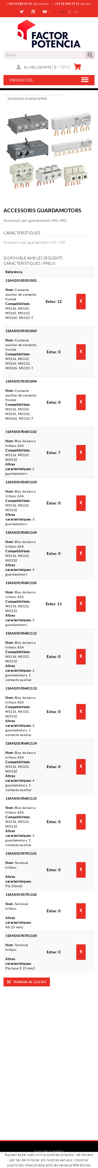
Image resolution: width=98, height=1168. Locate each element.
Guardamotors (54, 95)
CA (63, 11)
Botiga (8, 95)
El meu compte (34, 67)
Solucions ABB (28, 95)
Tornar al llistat (26, 982)
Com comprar (49, 1159)
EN (76, 11)
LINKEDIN (34, 11)
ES (69, 11)
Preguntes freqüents (49, 1164)
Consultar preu (81, 301)
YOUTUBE (45, 11)
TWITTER (22, 11)
